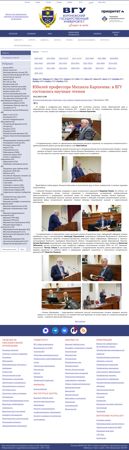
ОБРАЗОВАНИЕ (31, 33)
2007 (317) (100, 68)
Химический (70, 402)
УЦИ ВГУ (124, 448)
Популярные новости (10, 61)
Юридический (70, 409)
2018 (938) (51, 63)
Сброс (22, 253)
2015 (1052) (88, 63)
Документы (6, 357)
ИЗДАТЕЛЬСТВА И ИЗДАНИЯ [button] (87, 40)
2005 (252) (38, 73)
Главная (36, 51)
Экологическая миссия (105, 390)
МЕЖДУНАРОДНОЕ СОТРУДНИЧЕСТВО (73, 33)
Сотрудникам (101, 408)
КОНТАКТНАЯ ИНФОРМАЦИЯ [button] (23, 45)
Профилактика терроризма (107, 364)
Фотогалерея (80, 321)
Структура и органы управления (14, 354)
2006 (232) (112, 68)
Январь (35, 79)
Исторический (70, 359)
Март (56, 79)
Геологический (71, 351)
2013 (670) (113, 63)
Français (59, 2)
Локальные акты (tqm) (105, 431)
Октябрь (36, 81)
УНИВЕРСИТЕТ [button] (19, 40)
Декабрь (59, 81)
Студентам (100, 397)
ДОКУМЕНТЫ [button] (45, 40)
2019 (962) (38, 63)
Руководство (7, 372)
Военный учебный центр (43, 398)
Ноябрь (48, 81)
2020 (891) (114, 58)
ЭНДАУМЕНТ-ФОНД (116, 33)
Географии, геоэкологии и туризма (78, 348)
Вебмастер (88, 448)
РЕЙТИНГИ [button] (70, 40)
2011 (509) (51, 68)
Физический (70, 391)
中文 (80, 2)
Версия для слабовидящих (16, 14)
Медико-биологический (74, 369)
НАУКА (50, 33)
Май (77, 79)
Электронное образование (44, 366)
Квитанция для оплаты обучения (109, 404)
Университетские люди (83, 100)
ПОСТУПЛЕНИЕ (13, 33)
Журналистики (71, 355)
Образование (7, 361)
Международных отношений (76, 373)
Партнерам (100, 411)
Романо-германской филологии (77, 384)
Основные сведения (10, 350)
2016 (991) (75, 63)
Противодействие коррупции (108, 357)
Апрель (67, 79)
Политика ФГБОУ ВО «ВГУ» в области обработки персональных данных (99, 445)
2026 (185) (38, 58)
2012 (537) (38, 68)
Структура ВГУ (39, 351)
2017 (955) (63, 63)
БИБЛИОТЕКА (97, 33)
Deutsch (48, 2)
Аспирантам (101, 400)
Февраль (46, 79)
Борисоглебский (40, 389)
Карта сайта (101, 2)
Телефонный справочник (44, 380)
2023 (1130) (77, 58)
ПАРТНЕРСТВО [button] (105, 40)
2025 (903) (51, 58)
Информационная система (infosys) (110, 424)
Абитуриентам (102, 393)
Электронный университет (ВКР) (109, 427)
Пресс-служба (99, 448)
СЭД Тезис (100, 434)
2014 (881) (100, 63)
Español (69, 2)
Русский (27, 2)
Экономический (71, 405)
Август (105, 79)
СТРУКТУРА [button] (32, 40)
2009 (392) (75, 68)
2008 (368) (87, 68)
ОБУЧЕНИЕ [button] (58, 40)
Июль (96, 79)
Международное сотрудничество (15, 418)
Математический (71, 366)
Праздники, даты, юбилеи (63, 100)
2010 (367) (63, 68)
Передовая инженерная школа (46, 355)
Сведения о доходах (104, 361)
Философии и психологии (75, 398)
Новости (5, 56)
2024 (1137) (63, 58)
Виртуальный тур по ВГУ (43, 348)
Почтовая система (103, 420)
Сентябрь (115, 79)
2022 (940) (89, 58)
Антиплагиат (101, 438)
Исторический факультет (42, 100)
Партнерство (39, 369)
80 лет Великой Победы (105, 346)
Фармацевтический (72, 387)
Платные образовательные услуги (15, 400)
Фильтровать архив (9, 253)
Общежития (38, 377)
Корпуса (37, 373)
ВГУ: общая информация (43, 344)
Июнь (87, 79)
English (38, 2)
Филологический (71, 395)
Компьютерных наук (73, 362)
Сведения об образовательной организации (16, 17)
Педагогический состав (11, 375)
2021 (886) (102, 58)
